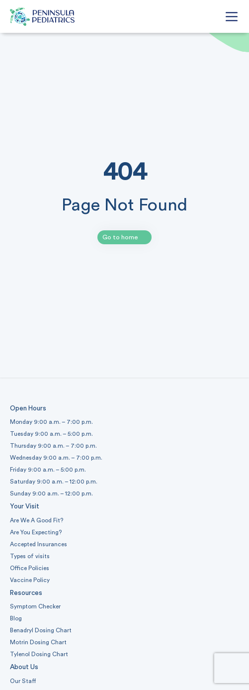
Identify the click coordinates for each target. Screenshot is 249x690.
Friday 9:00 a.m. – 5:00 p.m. (48, 470)
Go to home (120, 237)
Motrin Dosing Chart (38, 642)
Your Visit (24, 506)
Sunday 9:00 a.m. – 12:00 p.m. (51, 493)
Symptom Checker (35, 606)
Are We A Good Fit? (36, 520)
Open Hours (28, 408)
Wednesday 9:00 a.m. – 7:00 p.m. (56, 458)
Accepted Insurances (38, 544)
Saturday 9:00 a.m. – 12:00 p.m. (53, 482)
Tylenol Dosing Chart (39, 654)
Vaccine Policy (30, 580)
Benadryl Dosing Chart (41, 630)
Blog (16, 618)
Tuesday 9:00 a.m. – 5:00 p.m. (51, 434)
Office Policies (29, 568)
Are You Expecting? (36, 532)
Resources (26, 593)
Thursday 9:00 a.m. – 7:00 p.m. (53, 446)
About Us (24, 667)
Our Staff (23, 681)
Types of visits (30, 556)
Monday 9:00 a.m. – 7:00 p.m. (51, 422)
